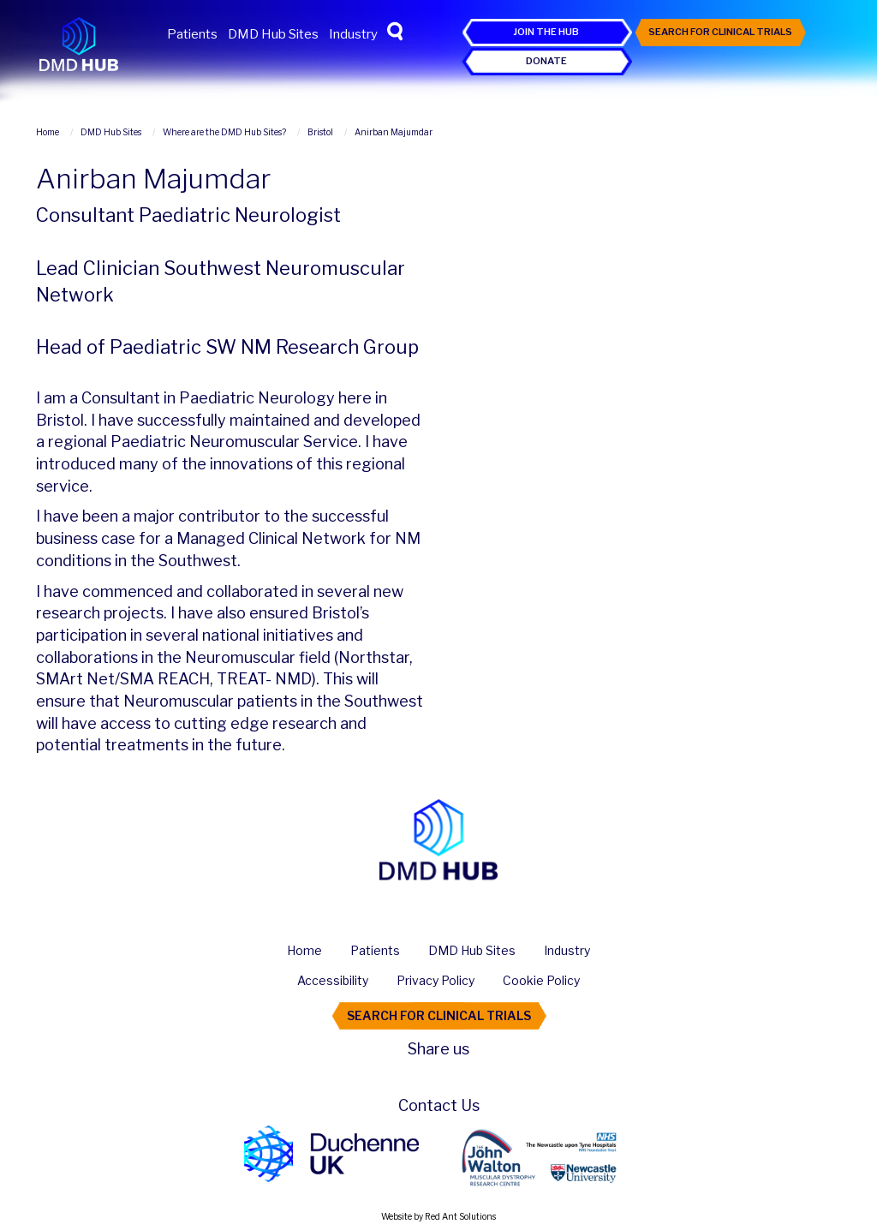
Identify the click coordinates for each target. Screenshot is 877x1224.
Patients (192, 34)
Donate (546, 61)
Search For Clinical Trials (720, 32)
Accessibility (332, 980)
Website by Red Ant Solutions (438, 1216)
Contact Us (439, 1105)
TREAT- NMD (264, 679)
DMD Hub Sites (273, 34)
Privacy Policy (435, 980)
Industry (353, 34)
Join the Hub (546, 32)
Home (304, 950)
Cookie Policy (541, 980)
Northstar (373, 657)
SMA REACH (165, 679)
